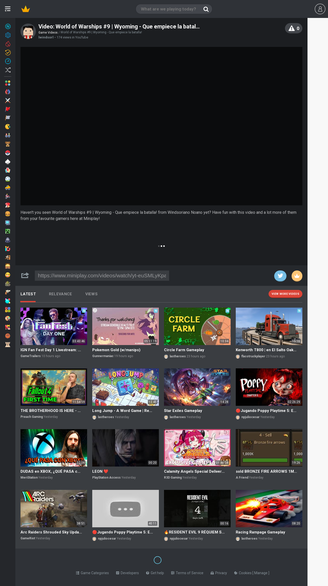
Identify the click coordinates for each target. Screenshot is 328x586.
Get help (155, 572)
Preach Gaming (31, 416)
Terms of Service (187, 572)
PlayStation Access (106, 477)
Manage (261, 572)
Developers (127, 572)
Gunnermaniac (103, 356)
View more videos (285, 294)
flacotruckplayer (253, 356)
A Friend (242, 477)
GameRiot (27, 538)
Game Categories (92, 572)
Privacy (219, 572)
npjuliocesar (250, 417)
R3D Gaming (173, 477)
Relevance (60, 294)
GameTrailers (30, 356)
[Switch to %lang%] (111, 559)
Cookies (243, 572)
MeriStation (29, 477)
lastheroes (178, 356)
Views (91, 294)
